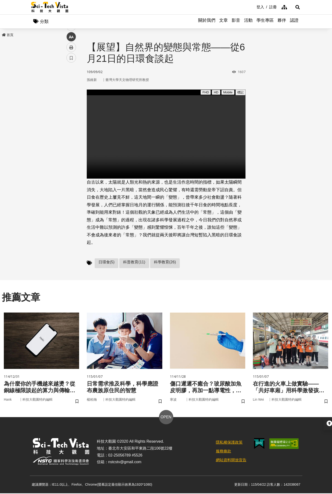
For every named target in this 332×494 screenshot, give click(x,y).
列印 (71, 133)
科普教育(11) (134, 262)
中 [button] (71, 123)
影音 (236, 21)
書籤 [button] (71, 144)
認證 (294, 21)
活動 (248, 21)
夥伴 (282, 21)
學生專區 (265, 21)
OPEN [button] (166, 418)
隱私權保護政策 (229, 443)
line (70, 112)
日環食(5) (106, 262)
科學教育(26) (165, 262)
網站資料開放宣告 (231, 461)
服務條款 (223, 452)
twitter (71, 102)
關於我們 (206, 21)
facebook (71, 91)
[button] (295, 7)
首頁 (7, 35)
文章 (223, 21)
